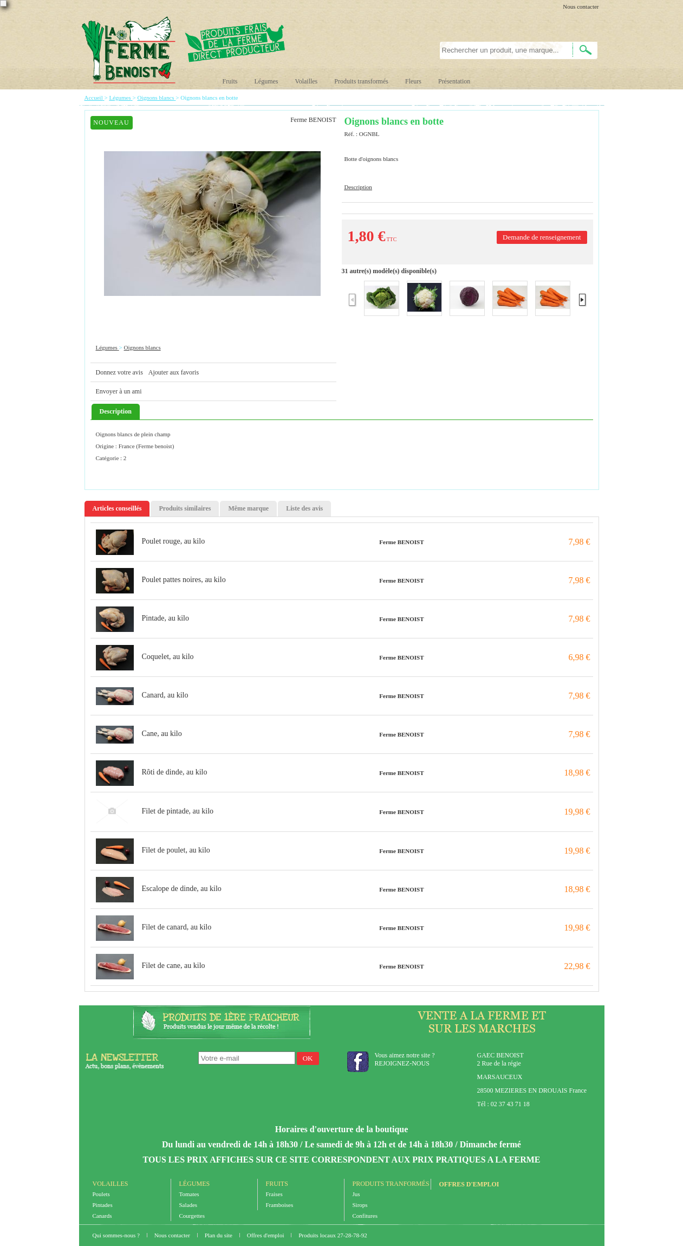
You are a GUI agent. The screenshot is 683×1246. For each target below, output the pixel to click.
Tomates (189, 1194)
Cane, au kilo (162, 733)
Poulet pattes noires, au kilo (184, 580)
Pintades (103, 1205)
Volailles (306, 81)
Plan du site (219, 1235)
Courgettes (192, 1215)
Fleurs (413, 81)
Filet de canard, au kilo (177, 927)
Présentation (454, 81)
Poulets (101, 1194)
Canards (102, 1215)
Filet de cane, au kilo (173, 965)
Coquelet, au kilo (168, 657)
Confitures (365, 1215)
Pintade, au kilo (166, 618)
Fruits (230, 81)
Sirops (360, 1205)
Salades (188, 1205)
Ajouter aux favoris (173, 372)
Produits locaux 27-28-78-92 (332, 1235)
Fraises (274, 1194)
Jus (356, 1194)
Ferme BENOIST (401, 542)
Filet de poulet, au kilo (176, 850)
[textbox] (500, 50)
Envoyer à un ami (119, 391)
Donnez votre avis (119, 372)
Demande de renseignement (542, 237)
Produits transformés (361, 81)
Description (358, 187)
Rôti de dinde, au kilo (174, 772)
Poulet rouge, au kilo (173, 541)
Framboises (280, 1205)
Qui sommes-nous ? (117, 1235)
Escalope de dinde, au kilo (182, 889)
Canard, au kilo (165, 695)
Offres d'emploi (469, 1184)
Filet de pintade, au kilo (178, 811)
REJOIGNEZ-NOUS (402, 1063)
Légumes (266, 81)
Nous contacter (581, 6)
